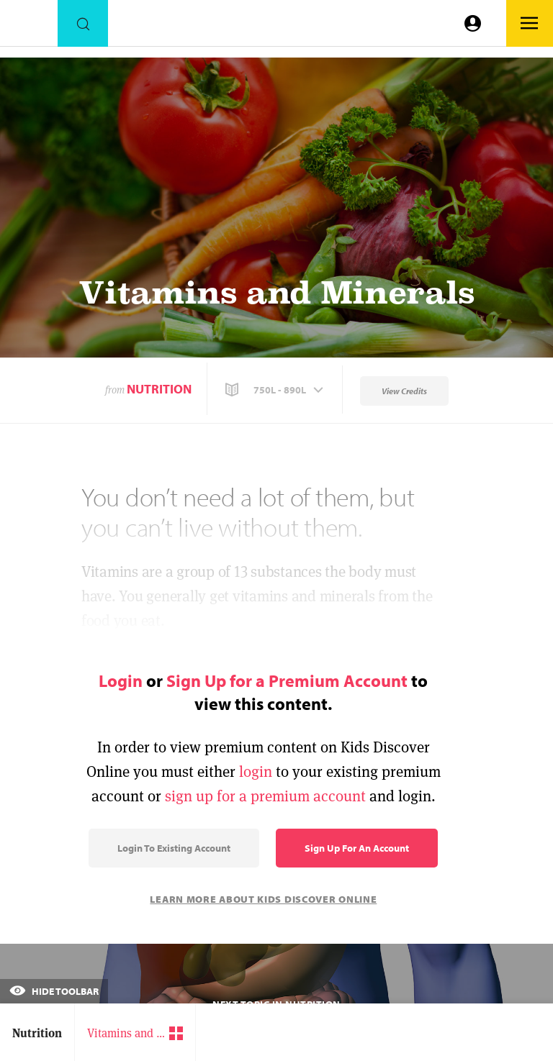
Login (121, 680)
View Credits (404, 391)
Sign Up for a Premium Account (287, 680)
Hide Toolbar (54, 991)
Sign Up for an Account (357, 848)
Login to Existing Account (173, 848)
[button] (276, 389)
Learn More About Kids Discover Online (263, 899)
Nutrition (159, 389)
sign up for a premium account (265, 796)
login (255, 771)
